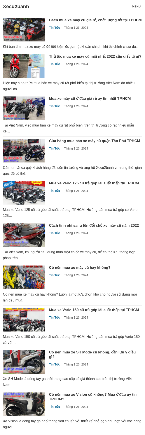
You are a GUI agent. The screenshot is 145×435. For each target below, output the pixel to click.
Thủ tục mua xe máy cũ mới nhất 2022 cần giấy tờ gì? (95, 56)
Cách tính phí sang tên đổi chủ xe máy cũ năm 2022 (94, 225)
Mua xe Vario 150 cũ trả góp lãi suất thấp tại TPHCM (94, 310)
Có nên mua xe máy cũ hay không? (79, 268)
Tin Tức (54, 27)
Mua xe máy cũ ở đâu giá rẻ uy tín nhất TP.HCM (90, 98)
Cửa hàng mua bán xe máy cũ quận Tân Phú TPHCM (94, 141)
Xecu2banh (16, 6)
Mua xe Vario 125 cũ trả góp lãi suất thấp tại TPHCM (94, 183)
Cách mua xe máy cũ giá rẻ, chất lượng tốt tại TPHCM (95, 20)
